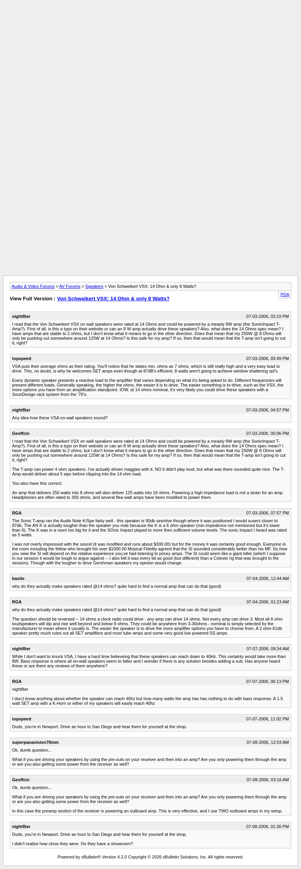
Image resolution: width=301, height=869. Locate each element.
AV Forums (69, 286)
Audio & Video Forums (33, 286)
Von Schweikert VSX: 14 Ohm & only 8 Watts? (113, 298)
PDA (284, 294)
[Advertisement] (150, 20)
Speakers (94, 286)
